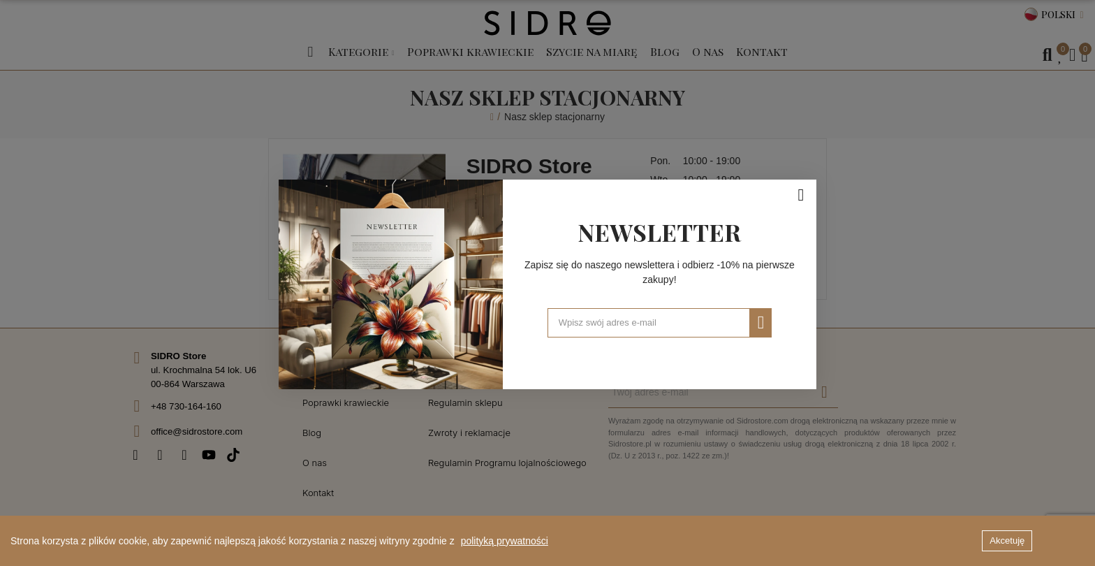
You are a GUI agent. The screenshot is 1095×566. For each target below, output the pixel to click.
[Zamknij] (801, 193)
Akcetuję (1007, 540)
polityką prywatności (504, 540)
